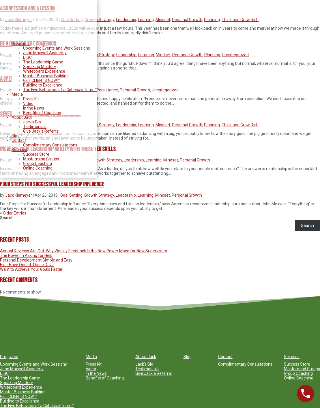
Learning (146, 19)
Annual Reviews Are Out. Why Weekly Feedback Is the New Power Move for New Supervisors (83, 251)
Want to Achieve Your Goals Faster (31, 269)
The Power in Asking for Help (26, 255)
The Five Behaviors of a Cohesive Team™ (60, 89)
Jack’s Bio (32, 122)
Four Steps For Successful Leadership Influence (52, 184)
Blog (16, 136)
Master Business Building (46, 76)
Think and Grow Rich (240, 19)
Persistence (107, 90)
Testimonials (34, 126)
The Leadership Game (43, 62)
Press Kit (31, 99)
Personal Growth (187, 19)
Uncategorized (235, 54)
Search (7, 217)
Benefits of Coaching (42, 112)
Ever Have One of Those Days (27, 264)
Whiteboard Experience (44, 71)
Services (19, 149)
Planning (212, 19)
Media (17, 94)
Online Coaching (38, 168)
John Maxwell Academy (45, 52)
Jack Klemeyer (18, 195)
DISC (27, 57)
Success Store (36, 154)
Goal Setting (71, 195)
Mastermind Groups (41, 159)
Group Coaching (37, 163)
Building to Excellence (42, 85)
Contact (19, 140)
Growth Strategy (99, 19)
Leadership (126, 19)
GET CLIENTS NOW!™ (41, 80)
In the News (33, 108)
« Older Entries (13, 213)
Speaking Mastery (39, 66)
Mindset (163, 19)
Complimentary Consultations (50, 145)
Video (28, 103)
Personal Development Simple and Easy (36, 260)
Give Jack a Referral (41, 131)
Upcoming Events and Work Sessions (56, 48)
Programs (21, 43)
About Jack (22, 117)
